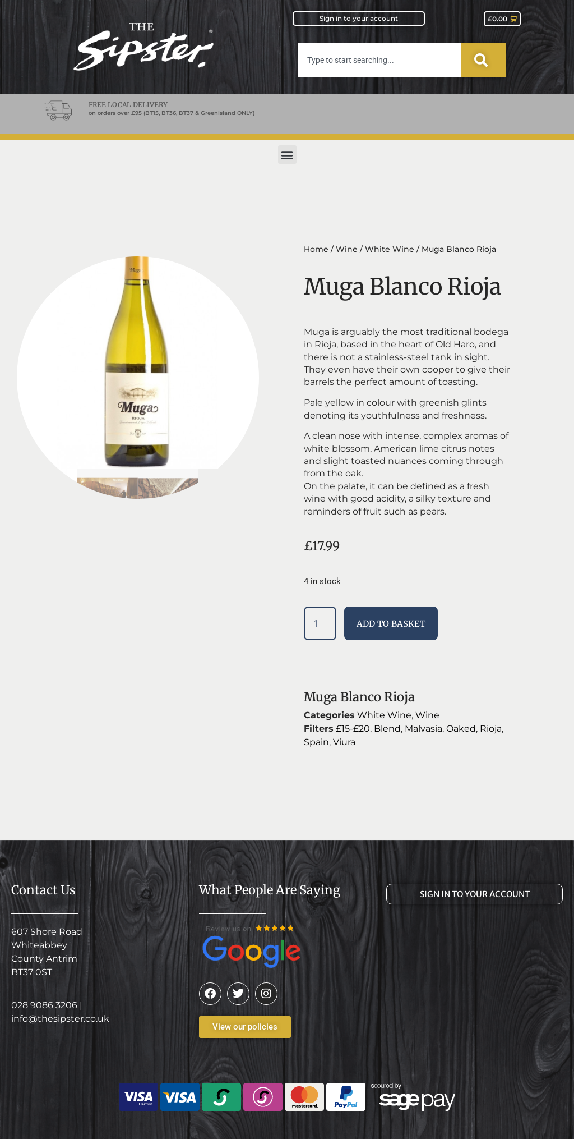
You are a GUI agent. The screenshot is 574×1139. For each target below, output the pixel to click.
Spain (316, 742)
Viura (344, 742)
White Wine (389, 249)
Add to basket (391, 623)
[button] (287, 154)
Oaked (461, 728)
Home (316, 249)
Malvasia (423, 728)
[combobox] (379, 60)
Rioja (491, 728)
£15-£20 (353, 728)
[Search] (483, 60)
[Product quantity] (320, 623)
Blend (387, 728)
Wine (347, 249)
